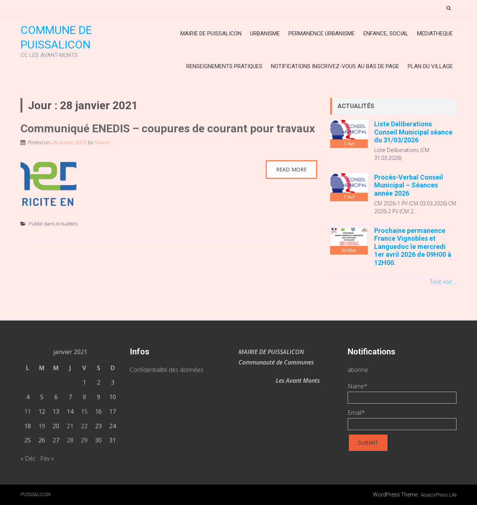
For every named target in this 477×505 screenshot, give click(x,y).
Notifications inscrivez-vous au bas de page (335, 66)
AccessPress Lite (439, 495)
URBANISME (265, 33)
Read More (291, 169)
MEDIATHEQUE (435, 33)
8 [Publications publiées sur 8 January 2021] (84, 397)
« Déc (28, 458)
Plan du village (430, 66)
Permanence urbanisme (321, 33)
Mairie (101, 142)
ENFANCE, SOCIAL (385, 33)
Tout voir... (443, 281)
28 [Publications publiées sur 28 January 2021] (70, 440)
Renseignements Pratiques (224, 66)
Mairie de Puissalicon (210, 33)
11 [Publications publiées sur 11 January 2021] (27, 411)
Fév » (47, 458)
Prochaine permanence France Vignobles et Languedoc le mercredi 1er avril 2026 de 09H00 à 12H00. (412, 246)
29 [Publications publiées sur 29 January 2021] (84, 440)
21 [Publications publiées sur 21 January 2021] (70, 426)
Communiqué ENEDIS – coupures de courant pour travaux (167, 128)
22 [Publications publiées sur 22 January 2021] (84, 426)
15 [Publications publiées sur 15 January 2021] (84, 411)
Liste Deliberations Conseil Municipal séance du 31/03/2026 (413, 132)
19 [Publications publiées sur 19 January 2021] (41, 426)
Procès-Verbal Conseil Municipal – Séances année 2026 (408, 185)
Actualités (67, 223)
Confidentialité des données (166, 370)
